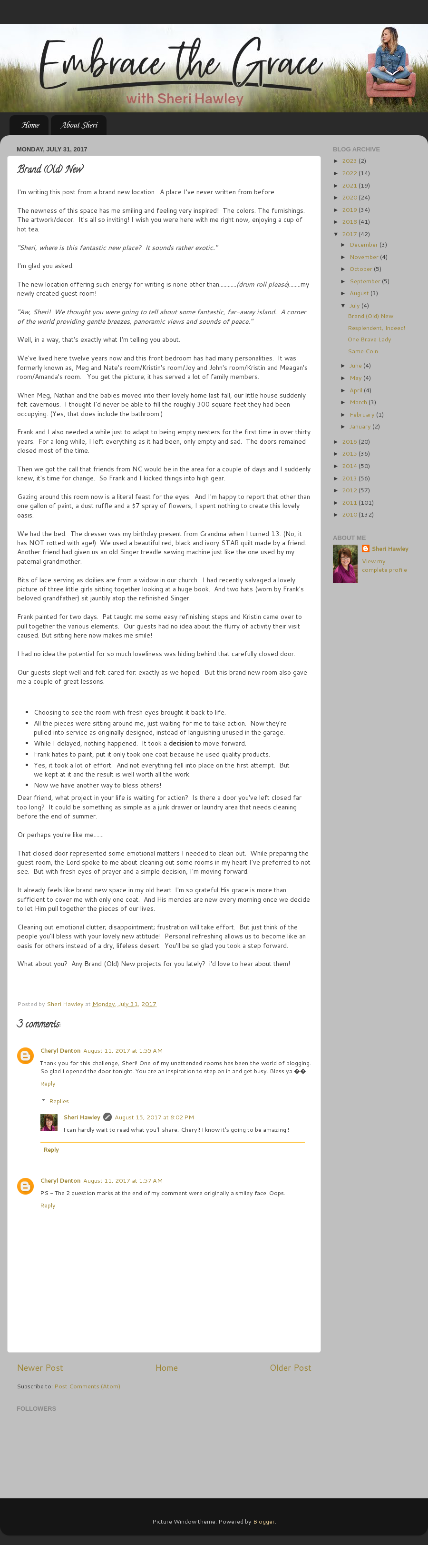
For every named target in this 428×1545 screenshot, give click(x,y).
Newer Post (40, 1368)
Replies (59, 1100)
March (359, 402)
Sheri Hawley (81, 1117)
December (364, 244)
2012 (350, 490)
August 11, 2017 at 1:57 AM (123, 1180)
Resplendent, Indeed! (376, 327)
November (365, 256)
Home (30, 125)
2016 (350, 441)
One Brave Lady (369, 339)
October (362, 268)
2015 (350, 453)
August (360, 293)
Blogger (264, 1521)
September (366, 281)
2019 (350, 209)
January (361, 426)
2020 (350, 197)
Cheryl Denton (60, 1050)
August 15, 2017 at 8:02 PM (154, 1117)
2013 (350, 478)
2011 (350, 502)
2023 (350, 160)
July (355, 305)
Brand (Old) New (370, 315)
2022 (350, 173)
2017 (350, 233)
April (357, 390)
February (363, 414)
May (356, 377)
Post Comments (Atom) (87, 1386)
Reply (48, 1083)
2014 (350, 465)
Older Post (290, 1368)
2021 (350, 185)
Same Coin (363, 351)
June (356, 365)
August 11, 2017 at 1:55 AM (123, 1050)
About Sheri (78, 125)
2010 (350, 514)
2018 (350, 221)
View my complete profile (384, 565)
